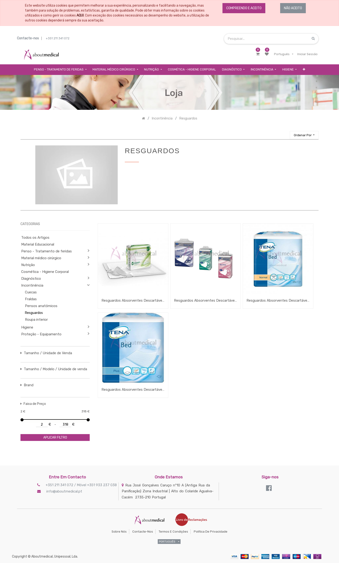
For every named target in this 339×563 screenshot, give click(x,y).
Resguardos (34, 313)
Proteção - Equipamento (41, 334)
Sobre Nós (119, 531)
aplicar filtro (55, 438)
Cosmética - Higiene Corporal (45, 272)
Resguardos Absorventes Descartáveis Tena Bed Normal (278, 300)
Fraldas (31, 299)
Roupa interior (36, 319)
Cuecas (31, 292)
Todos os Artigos (35, 237)
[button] (304, 69)
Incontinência (32, 285)
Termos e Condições (173, 531)
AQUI (80, 15)
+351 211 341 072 (57, 38)
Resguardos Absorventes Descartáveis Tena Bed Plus (133, 389)
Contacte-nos (142, 531)
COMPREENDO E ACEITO (244, 8)
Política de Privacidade (210, 531)
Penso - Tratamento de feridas (46, 251)
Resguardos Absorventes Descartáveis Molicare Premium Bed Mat (205, 300)
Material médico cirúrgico (41, 258)
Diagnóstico (31, 278)
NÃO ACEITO (293, 8)
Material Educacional (37, 244)
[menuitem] (192, 69)
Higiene (27, 327)
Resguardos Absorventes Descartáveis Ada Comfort (133, 300)
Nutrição (28, 265)
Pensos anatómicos (41, 306)
